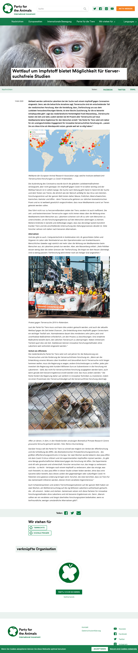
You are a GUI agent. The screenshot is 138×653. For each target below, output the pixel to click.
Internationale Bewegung (59, 21)
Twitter (119, 639)
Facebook (120, 634)
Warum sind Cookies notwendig (123, 649)
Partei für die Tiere (86, 21)
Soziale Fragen (39, 533)
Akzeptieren (100, 649)
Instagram (120, 644)
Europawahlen (35, 21)
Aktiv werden (125, 9)
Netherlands (69, 579)
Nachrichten (17, 21)
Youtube (119, 629)
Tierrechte (37, 527)
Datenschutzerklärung (91, 630)
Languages (129, 21)
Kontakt (85, 627)
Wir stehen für (106, 21)
